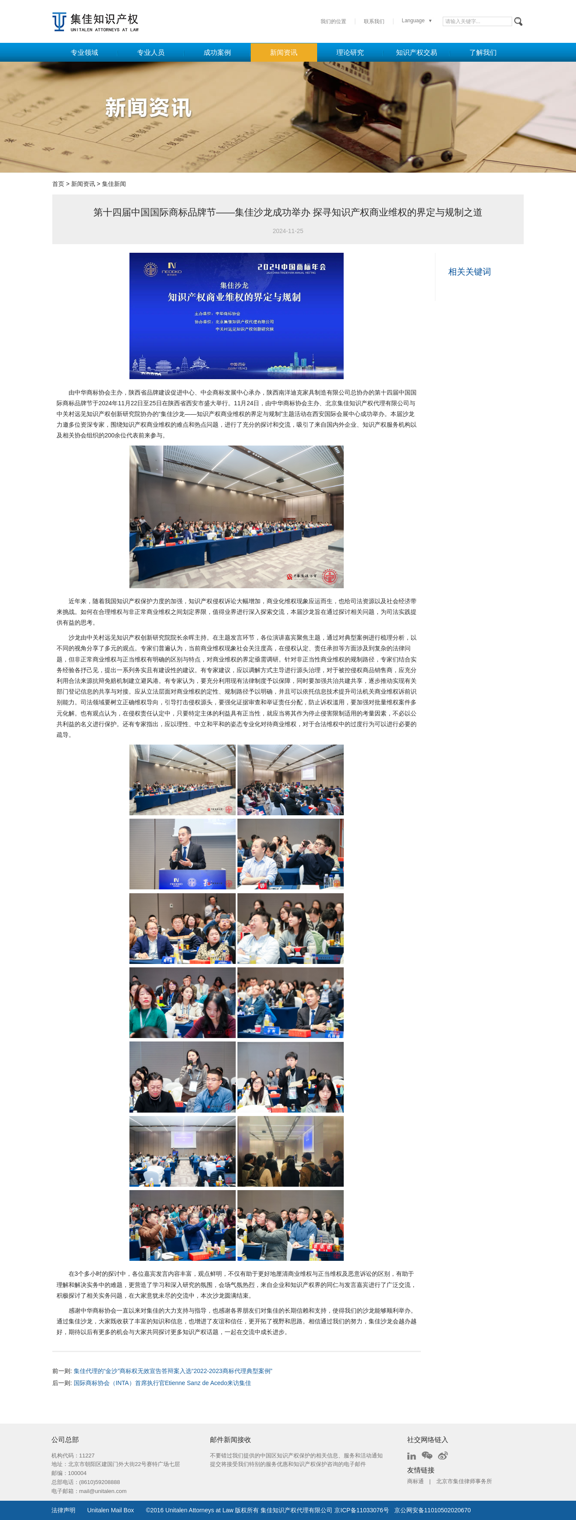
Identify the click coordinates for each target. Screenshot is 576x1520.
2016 (157, 1510)
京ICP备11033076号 (361, 1510)
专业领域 (84, 52)
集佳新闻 (114, 183)
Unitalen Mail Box (110, 1510)
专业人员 (151, 52)
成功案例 (217, 52)
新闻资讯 (283, 52)
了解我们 (483, 52)
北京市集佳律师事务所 (464, 1481)
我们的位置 (333, 21)
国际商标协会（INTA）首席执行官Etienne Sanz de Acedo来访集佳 (162, 1382)
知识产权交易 (416, 52)
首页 (58, 183)
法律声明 (63, 1510)
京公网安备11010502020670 (432, 1510)
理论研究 (350, 52)
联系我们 (374, 21)
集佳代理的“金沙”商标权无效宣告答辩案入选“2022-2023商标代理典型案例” (173, 1370)
